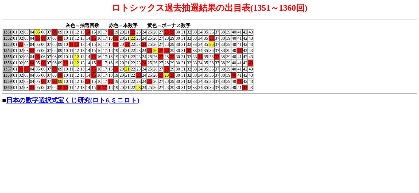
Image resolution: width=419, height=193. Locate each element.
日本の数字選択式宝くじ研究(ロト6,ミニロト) (72, 100)
